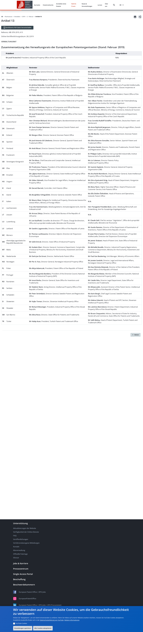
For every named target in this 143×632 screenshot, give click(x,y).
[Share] (140, 17)
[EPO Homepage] (24, 5)
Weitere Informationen (71, 620)
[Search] (114, 5)
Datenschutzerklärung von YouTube (52, 620)
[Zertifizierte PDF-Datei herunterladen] (17, 27)
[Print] (135, 17)
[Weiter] (135, 335)
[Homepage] (2, 17)
